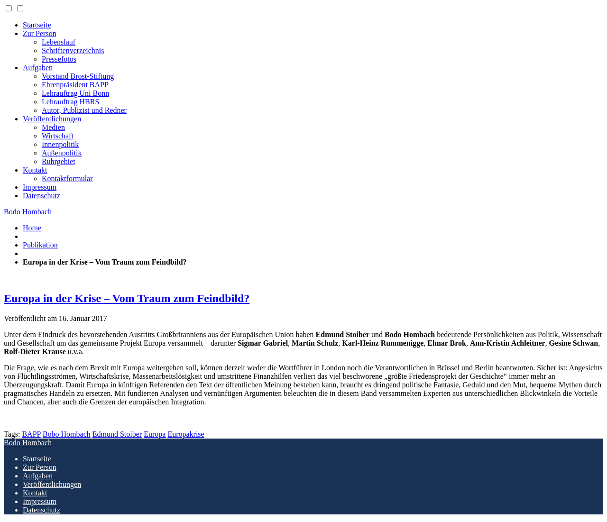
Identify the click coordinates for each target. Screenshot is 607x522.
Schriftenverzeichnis (73, 50)
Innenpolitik (60, 144)
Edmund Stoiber (117, 434)
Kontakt (35, 170)
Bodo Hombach (28, 212)
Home (32, 228)
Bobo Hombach (67, 434)
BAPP (31, 434)
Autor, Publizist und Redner (84, 110)
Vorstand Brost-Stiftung (78, 76)
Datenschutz (41, 196)
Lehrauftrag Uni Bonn (75, 93)
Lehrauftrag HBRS (70, 102)
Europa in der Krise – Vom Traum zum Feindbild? (126, 298)
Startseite (37, 25)
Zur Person (39, 33)
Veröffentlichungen (52, 119)
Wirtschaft (58, 136)
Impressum (39, 187)
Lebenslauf (58, 42)
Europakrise (185, 434)
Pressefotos (59, 59)
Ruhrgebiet (58, 161)
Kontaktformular (67, 178)
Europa (155, 434)
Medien (53, 127)
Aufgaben (38, 68)
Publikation (40, 245)
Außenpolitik (62, 153)
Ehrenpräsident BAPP (75, 85)
